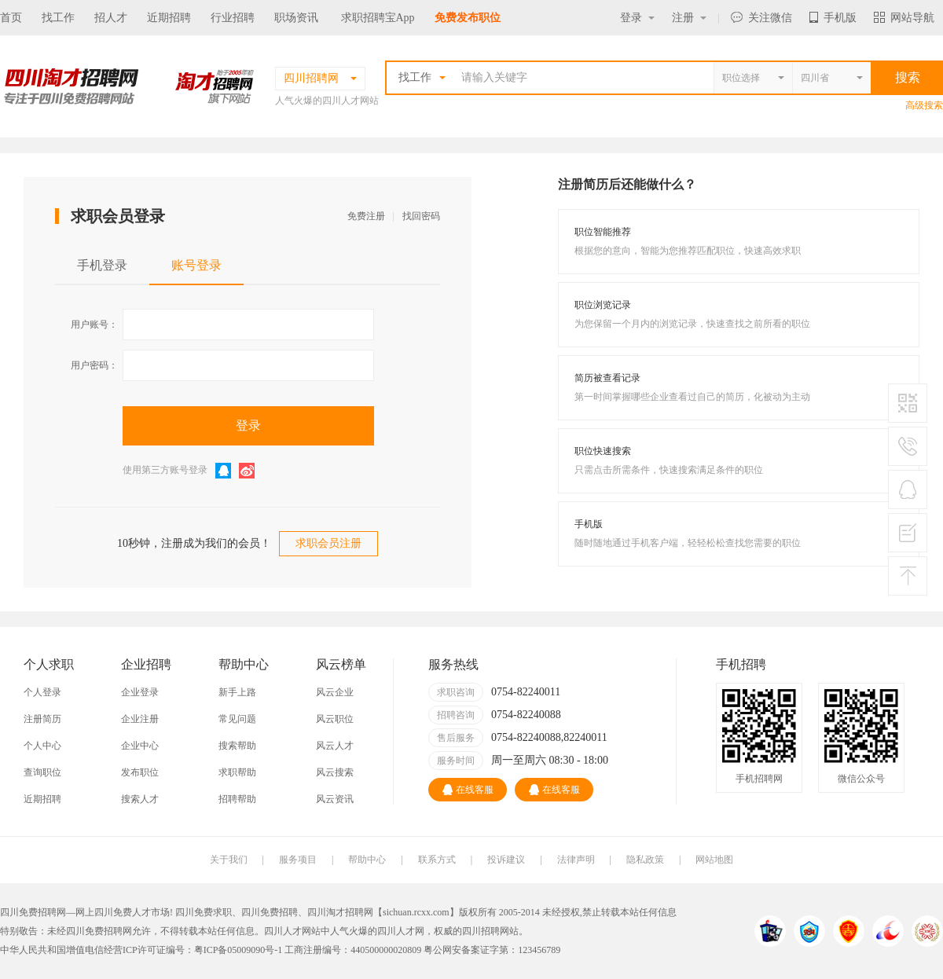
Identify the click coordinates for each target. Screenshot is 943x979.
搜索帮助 (237, 745)
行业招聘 (233, 18)
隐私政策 (645, 859)
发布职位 (140, 772)
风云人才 (335, 745)
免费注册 (366, 216)
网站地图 (714, 859)
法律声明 (576, 859)
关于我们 (229, 859)
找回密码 (421, 216)
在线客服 (468, 789)
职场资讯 (296, 18)
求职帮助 (237, 772)
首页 (11, 18)
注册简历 (42, 718)
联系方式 (437, 859)
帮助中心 (367, 859)
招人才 (110, 18)
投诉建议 (506, 859)
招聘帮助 (237, 799)
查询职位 (42, 772)
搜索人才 (140, 799)
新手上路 (237, 692)
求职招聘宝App (378, 18)
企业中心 (140, 745)
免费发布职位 (468, 18)
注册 (689, 18)
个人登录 (42, 692)
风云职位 (335, 718)
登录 (637, 18)
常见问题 (237, 718)
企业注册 (140, 718)
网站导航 (904, 18)
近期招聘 (169, 18)
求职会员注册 (328, 543)
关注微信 (761, 18)
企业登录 (140, 692)
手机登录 (102, 265)
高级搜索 (924, 105)
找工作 (58, 18)
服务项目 (298, 859)
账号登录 (196, 265)
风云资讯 (335, 799)
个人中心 (42, 745)
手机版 (833, 18)
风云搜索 (335, 772)
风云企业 (335, 692)
